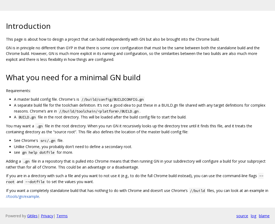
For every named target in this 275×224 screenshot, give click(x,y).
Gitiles (32, 215)
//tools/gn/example (22, 196)
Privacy (47, 215)
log (253, 215)
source (242, 215)
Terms (62, 215)
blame (264, 215)
